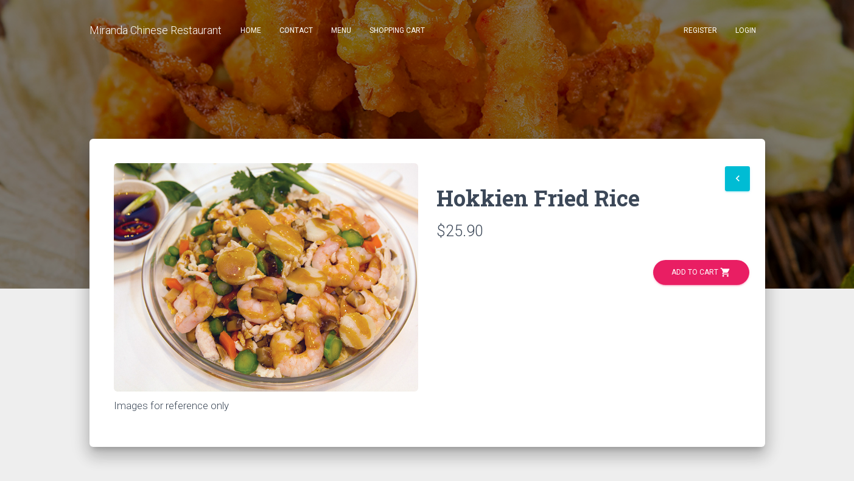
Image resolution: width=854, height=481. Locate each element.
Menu (341, 30)
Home (250, 30)
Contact (296, 30)
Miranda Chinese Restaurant (155, 30)
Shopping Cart (397, 30)
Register (700, 30)
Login (745, 30)
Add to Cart (701, 272)
